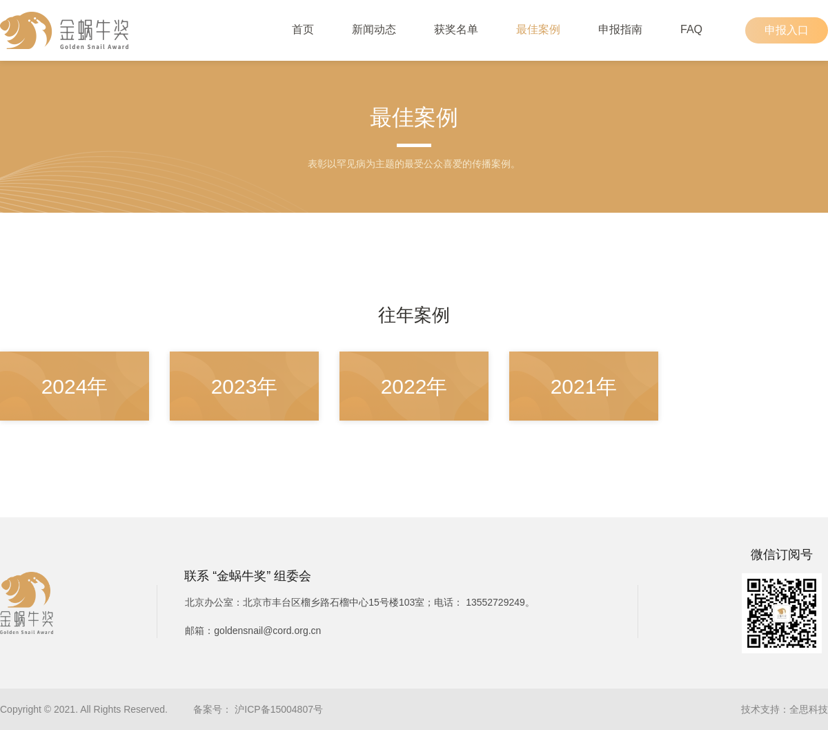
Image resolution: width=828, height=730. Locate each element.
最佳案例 (538, 29)
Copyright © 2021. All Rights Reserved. (84, 709)
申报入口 (787, 30)
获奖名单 (456, 29)
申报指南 (620, 29)
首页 (303, 29)
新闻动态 (374, 29)
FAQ (691, 29)
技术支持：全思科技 (784, 709)
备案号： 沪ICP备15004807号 (258, 709)
